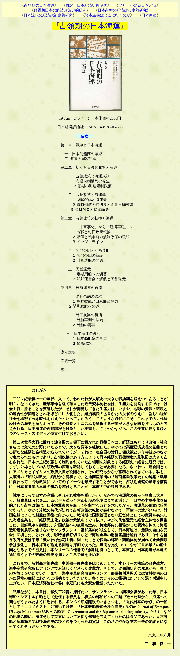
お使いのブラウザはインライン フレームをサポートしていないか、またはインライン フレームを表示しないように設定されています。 (90, 9)
